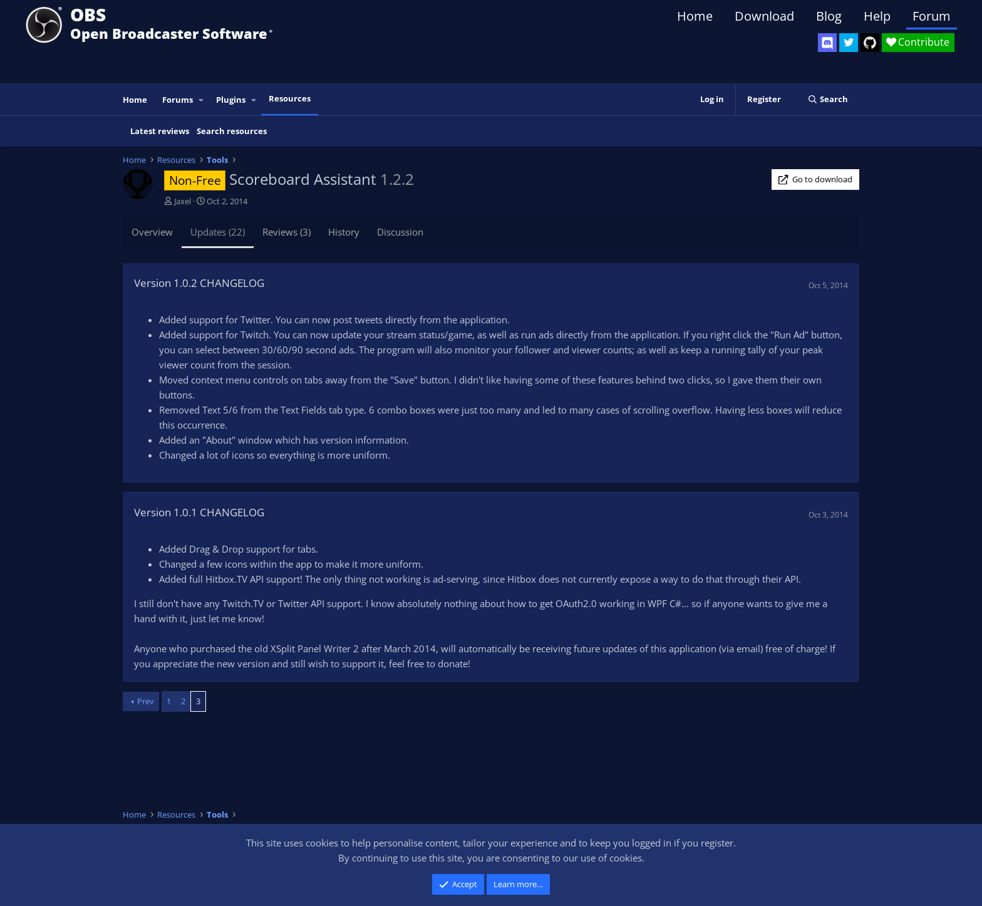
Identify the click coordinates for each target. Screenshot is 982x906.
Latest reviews (159, 131)
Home (695, 16)
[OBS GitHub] (870, 42)
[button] (201, 100)
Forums (177, 99)
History (343, 232)
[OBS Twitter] (848, 42)
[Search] (827, 99)
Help (877, 16)
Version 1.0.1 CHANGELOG (199, 512)
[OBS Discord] (827, 42)
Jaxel (182, 201)
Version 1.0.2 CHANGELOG (199, 283)
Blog (829, 16)
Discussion (400, 232)
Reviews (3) (286, 232)
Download (764, 16)
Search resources (232, 131)
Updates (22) (217, 232)
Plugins (231, 99)
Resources (290, 98)
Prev (145, 701)
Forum (931, 16)
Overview (152, 232)
